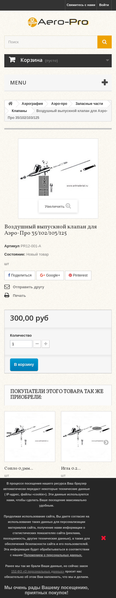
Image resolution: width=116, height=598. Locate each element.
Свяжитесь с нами (81, 5)
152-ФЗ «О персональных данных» (37, 571)
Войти (104, 5)
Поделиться (20, 275)
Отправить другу (28, 287)
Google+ (50, 275)
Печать (19, 295)
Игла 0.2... (70, 469)
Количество (21, 335)
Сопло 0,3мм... (18, 469)
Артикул (11, 246)
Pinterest (78, 275)
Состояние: (14, 254)
